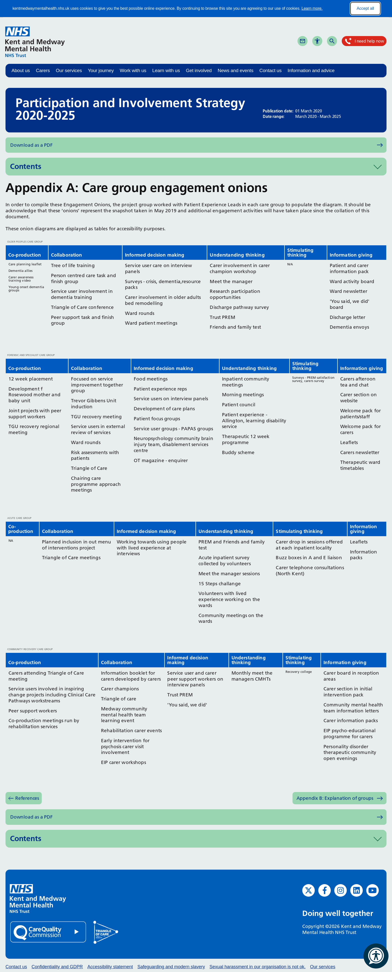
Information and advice (311, 70)
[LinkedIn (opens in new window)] (356, 890)
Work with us (133, 70)
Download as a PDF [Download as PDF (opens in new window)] (31, 145)
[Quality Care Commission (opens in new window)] (48, 931)
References (27, 798)
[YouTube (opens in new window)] (372, 890)
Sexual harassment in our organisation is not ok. (258, 966)
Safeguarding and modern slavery (171, 966)
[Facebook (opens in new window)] (324, 890)
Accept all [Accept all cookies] (365, 8)
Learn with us (166, 70)
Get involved (199, 70)
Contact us (270, 70)
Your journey (101, 70)
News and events (236, 70)
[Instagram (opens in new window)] (340, 890)
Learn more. (312, 8)
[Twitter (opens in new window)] (308, 890)
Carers (43, 70)
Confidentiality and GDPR (57, 966)
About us (21, 70)
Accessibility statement (110, 966)
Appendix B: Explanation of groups (334, 798)
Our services (69, 70)
